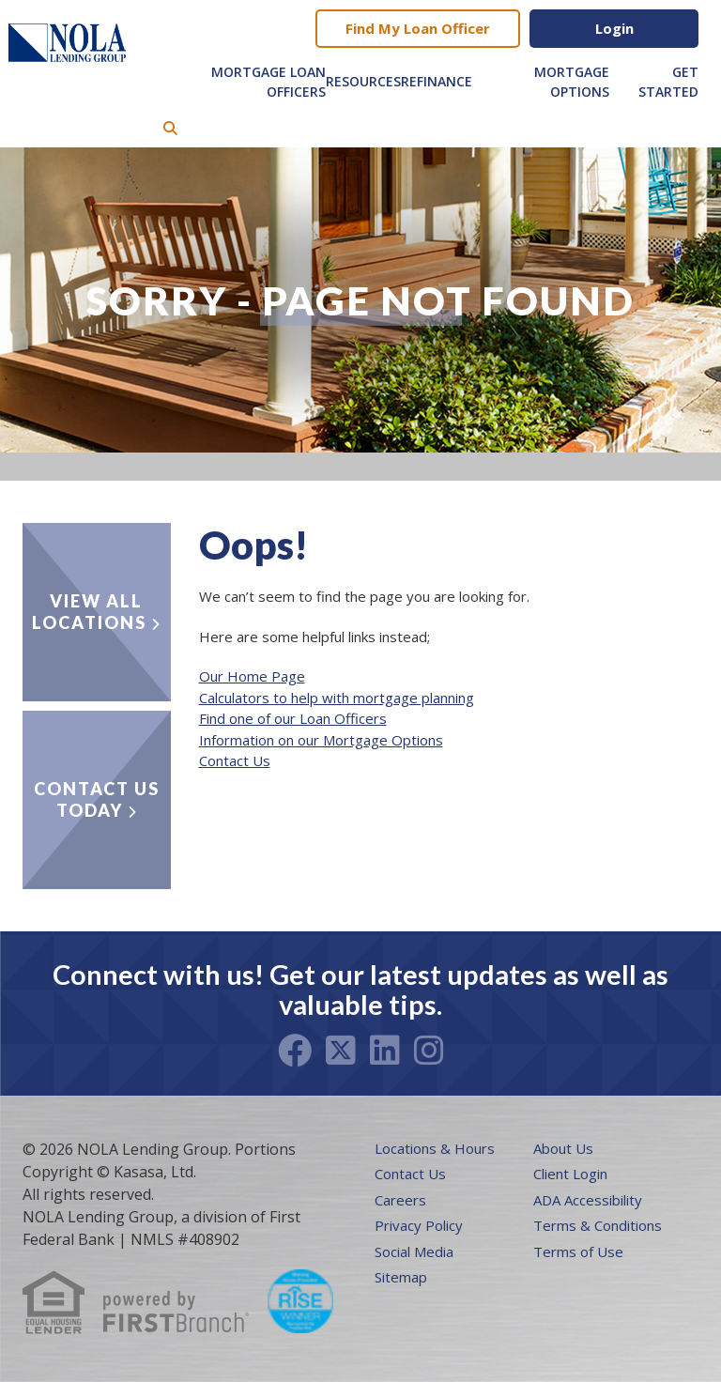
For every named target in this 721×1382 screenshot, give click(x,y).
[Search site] (170, 128)
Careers (400, 1199)
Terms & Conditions (597, 1225)
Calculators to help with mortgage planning (336, 697)
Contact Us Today (97, 799)
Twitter (341, 1050)
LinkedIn (385, 1050)
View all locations (89, 612)
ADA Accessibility (587, 1199)
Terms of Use (578, 1251)
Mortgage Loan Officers (268, 81)
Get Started (668, 81)
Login (614, 28)
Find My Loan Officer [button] (417, 28)
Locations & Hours (435, 1148)
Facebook (295, 1050)
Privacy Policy (419, 1225)
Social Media (414, 1251)
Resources (363, 81)
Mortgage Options (571, 81)
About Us (563, 1148)
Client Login (570, 1173)
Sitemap (401, 1276)
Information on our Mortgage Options (321, 739)
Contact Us (234, 760)
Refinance (436, 81)
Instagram (429, 1050)
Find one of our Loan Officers (293, 718)
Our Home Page (252, 676)
